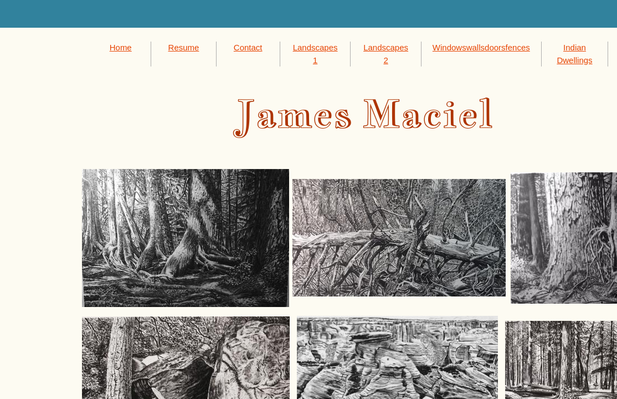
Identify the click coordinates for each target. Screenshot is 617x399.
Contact (248, 47)
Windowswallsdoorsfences (481, 47)
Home (121, 47)
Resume (183, 47)
